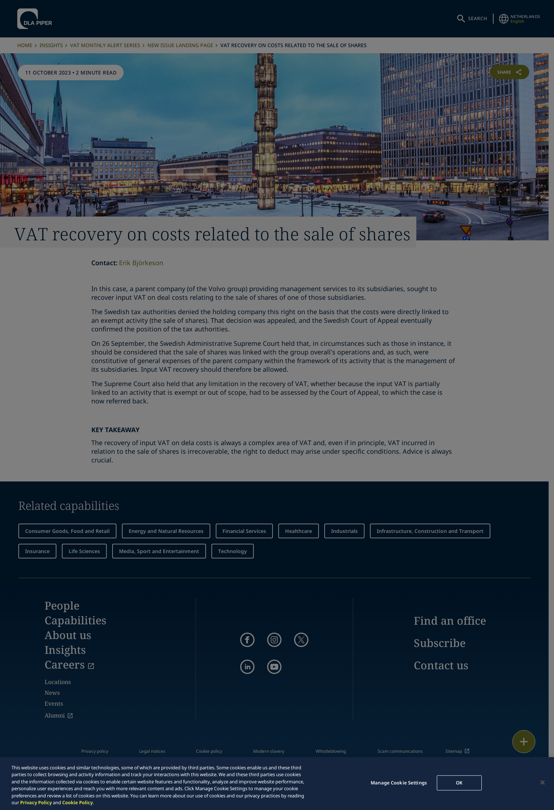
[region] (277, 783)
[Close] (542, 783)
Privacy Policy (36, 802)
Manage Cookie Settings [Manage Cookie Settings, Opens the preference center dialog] (399, 782)
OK (459, 782)
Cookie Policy (77, 802)
